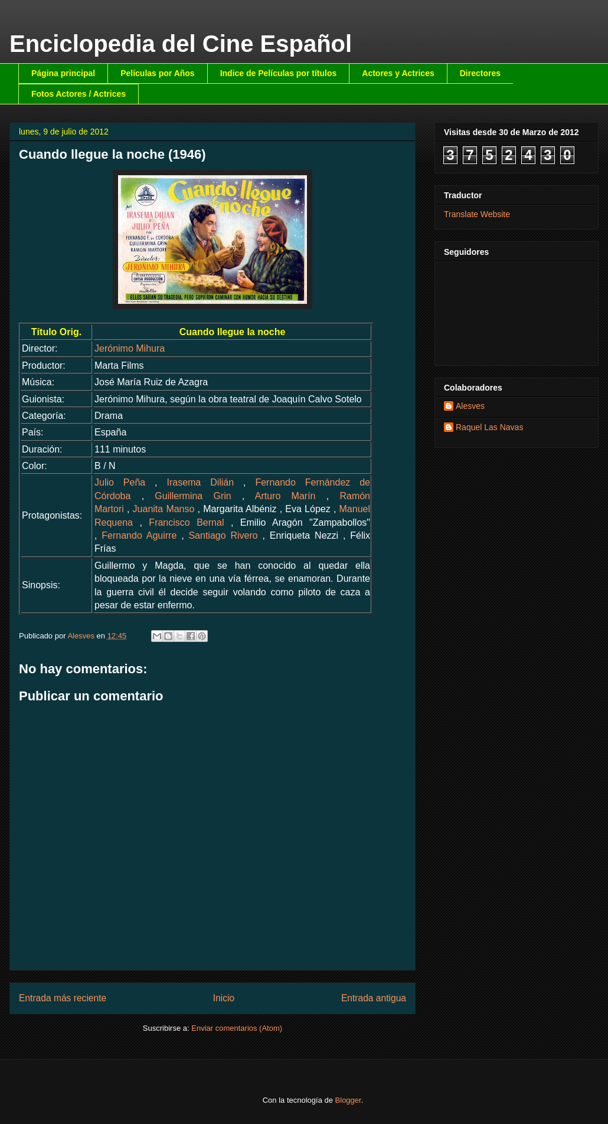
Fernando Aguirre (139, 535)
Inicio (223, 998)
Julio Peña (119, 482)
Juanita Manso (164, 509)
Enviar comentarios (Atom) (236, 1028)
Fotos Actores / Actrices (78, 94)
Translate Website (477, 214)
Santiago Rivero (222, 535)
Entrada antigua (373, 998)
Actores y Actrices (398, 73)
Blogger (348, 1100)
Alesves (470, 406)
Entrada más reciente (62, 998)
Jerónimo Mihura (129, 348)
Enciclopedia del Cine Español (180, 44)
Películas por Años (157, 73)
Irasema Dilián (200, 482)
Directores (480, 73)
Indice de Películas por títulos (278, 73)
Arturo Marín (285, 496)
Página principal (63, 73)
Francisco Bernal (186, 522)
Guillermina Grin (193, 496)
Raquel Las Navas (489, 427)
